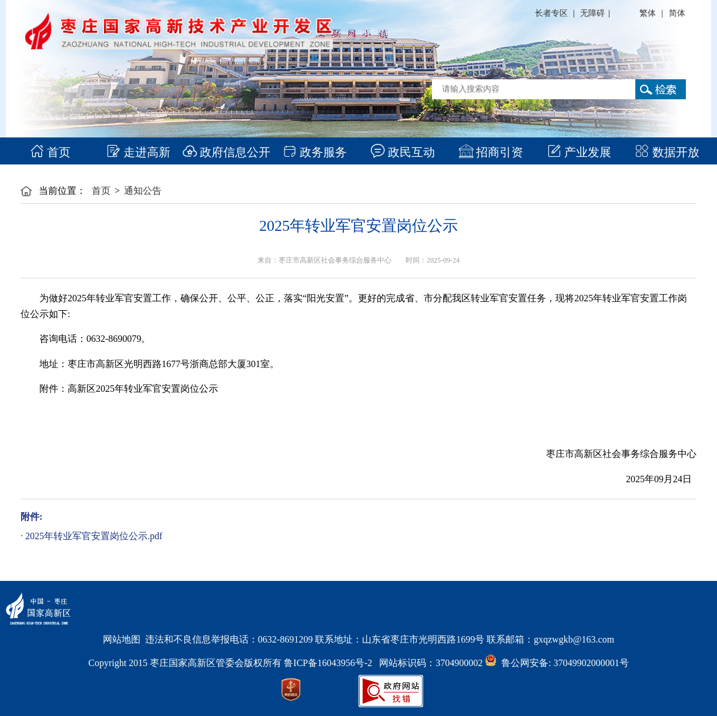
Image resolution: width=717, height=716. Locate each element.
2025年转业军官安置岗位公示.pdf (93, 536)
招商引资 (491, 152)
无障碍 (592, 13)
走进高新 (138, 152)
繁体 (647, 13)
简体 (677, 13)
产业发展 (579, 152)
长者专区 (551, 13)
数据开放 (667, 152)
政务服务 (315, 152)
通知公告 (143, 191)
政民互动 (403, 152)
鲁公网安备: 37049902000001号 (556, 663)
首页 (50, 152)
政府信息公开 (226, 152)
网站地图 (121, 639)
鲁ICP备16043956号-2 (331, 663)
